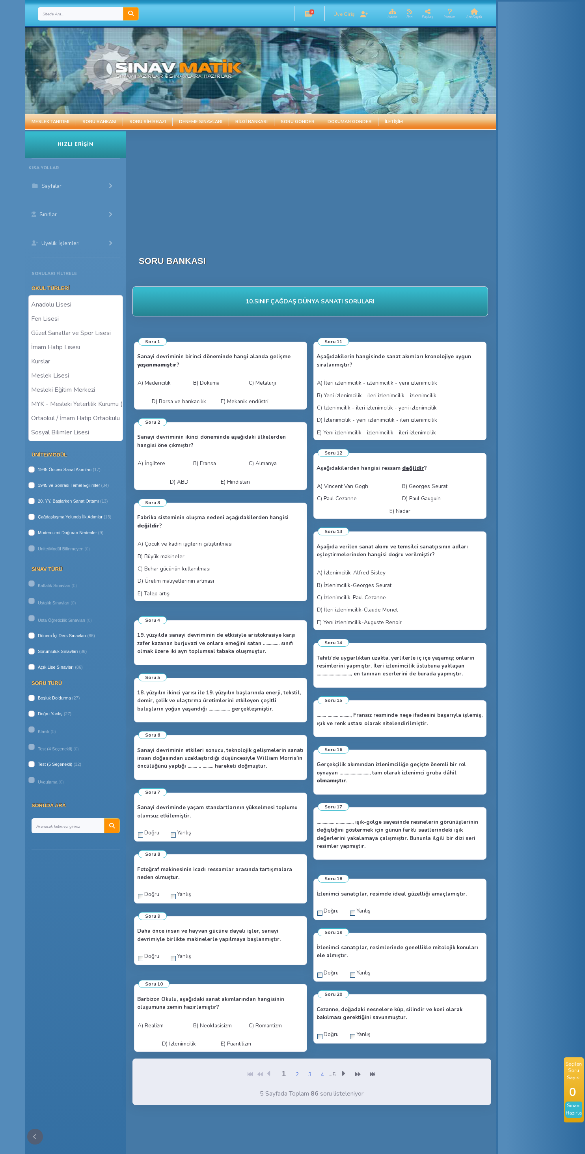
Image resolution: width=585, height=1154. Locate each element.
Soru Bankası (99, 122)
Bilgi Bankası (251, 122)
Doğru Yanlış (50, 713)
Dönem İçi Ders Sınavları (62, 635)
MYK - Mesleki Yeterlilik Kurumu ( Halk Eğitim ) (75, 404)
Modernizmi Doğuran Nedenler (67, 532)
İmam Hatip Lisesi (75, 347)
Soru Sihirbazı (147, 122)
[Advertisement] (316, 186)
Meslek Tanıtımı (50, 122)
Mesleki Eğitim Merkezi (75, 389)
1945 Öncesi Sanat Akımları (64, 469)
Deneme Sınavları (200, 122)
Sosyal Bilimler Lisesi (75, 432)
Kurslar (75, 361)
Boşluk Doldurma (54, 698)
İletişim (394, 122)
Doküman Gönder (350, 122)
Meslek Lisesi (75, 375)
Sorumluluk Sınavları (58, 651)
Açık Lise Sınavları (56, 667)
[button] (308, 14)
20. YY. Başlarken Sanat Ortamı (68, 501)
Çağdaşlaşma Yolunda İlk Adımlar (70, 516)
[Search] (80, 14)
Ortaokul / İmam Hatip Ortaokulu (75, 418)
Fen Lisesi (75, 318)
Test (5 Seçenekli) (55, 764)
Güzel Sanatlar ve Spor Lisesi (75, 332)
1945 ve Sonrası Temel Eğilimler (69, 485)
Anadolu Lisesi (75, 304)
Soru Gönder (298, 122)
